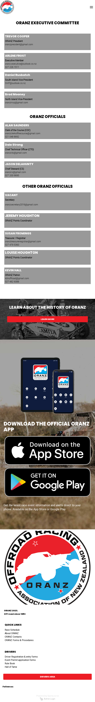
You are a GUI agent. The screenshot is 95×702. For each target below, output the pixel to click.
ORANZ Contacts (13, 636)
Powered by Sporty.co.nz (47, 696)
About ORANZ (12, 633)
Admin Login (47, 699)
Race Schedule (12, 630)
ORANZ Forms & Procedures (19, 640)
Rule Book (10, 663)
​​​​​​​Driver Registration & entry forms (21, 656)
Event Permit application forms (20, 660)
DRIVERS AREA (47, 676)
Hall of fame (11, 667)
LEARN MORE (47, 319)
